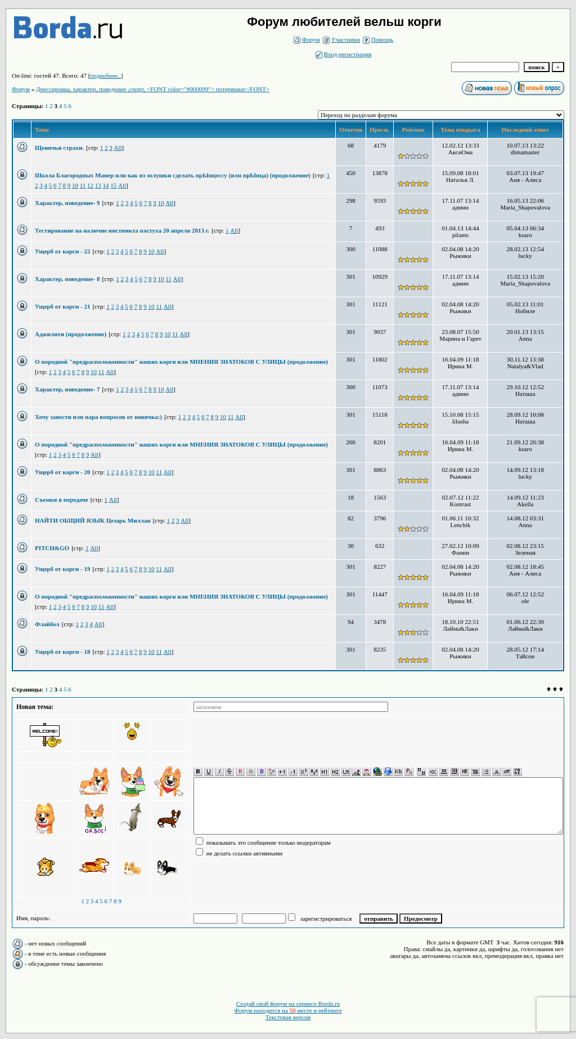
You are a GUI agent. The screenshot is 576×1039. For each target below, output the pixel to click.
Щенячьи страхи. (59, 147)
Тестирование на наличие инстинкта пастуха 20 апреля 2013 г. (122, 230)
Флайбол (47, 624)
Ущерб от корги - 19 (63, 568)
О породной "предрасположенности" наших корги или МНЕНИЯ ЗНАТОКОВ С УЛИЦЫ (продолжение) (181, 361)
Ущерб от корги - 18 (63, 651)
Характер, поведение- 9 (67, 202)
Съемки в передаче (61, 499)
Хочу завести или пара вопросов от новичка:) (98, 416)
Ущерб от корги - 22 (63, 251)
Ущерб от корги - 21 (63, 306)
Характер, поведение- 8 (67, 278)
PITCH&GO (52, 548)
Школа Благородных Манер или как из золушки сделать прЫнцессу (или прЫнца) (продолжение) (172, 175)
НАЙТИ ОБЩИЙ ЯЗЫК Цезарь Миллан (93, 520)
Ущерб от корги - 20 (63, 472)
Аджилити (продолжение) (70, 334)
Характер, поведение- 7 (67, 389)
